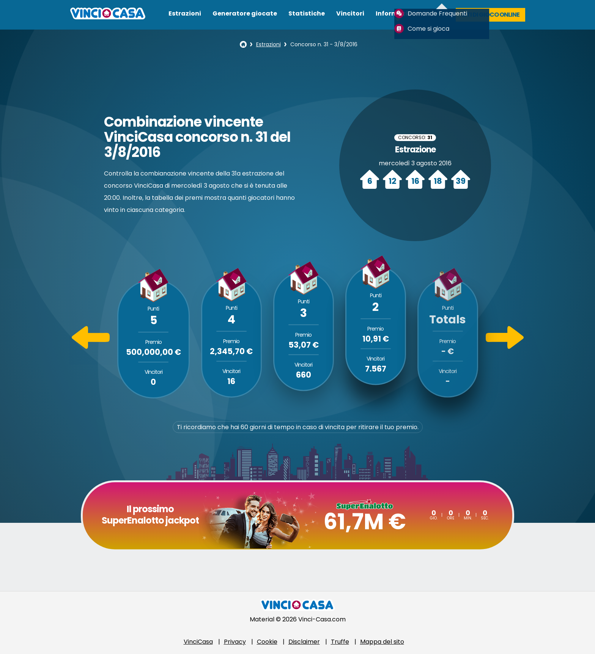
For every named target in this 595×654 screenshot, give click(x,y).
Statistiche (306, 13)
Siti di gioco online (490, 14)
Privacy (235, 641)
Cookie (267, 641)
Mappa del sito (382, 641)
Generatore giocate (244, 13)
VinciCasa (198, 641)
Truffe (340, 641)
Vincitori (350, 13)
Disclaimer (304, 641)
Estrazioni (184, 13)
